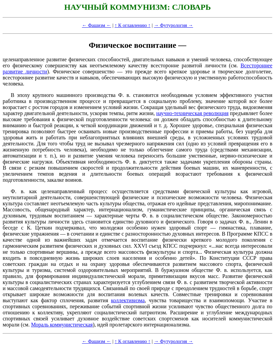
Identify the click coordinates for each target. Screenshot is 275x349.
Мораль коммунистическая (62, 324)
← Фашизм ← (96, 25)
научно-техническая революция (192, 113)
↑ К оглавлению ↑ (132, 25)
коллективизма (127, 300)
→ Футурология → (173, 25)
